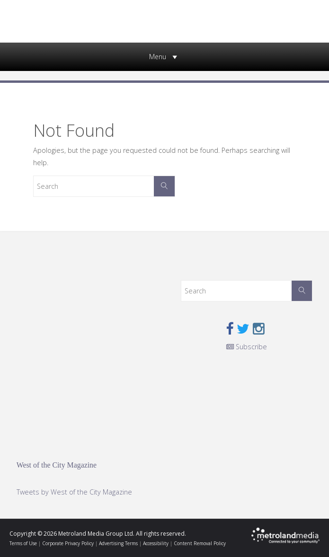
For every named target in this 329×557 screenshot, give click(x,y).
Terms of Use (23, 543)
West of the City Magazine (57, 465)
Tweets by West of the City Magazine (74, 491)
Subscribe (246, 346)
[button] (157, 57)
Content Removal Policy (200, 543)
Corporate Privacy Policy (68, 543)
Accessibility (156, 543)
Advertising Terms (118, 543)
